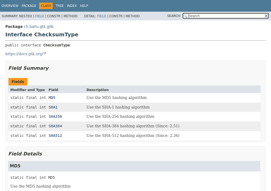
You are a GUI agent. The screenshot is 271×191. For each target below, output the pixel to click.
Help (84, 6)
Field (39, 16)
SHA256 (55, 116)
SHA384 (55, 126)
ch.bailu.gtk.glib (38, 26)
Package (29, 6)
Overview (10, 6)
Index (72, 6)
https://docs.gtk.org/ (24, 54)
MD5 (52, 98)
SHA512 (55, 135)
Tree (60, 6)
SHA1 (53, 107)
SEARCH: (174, 16)
